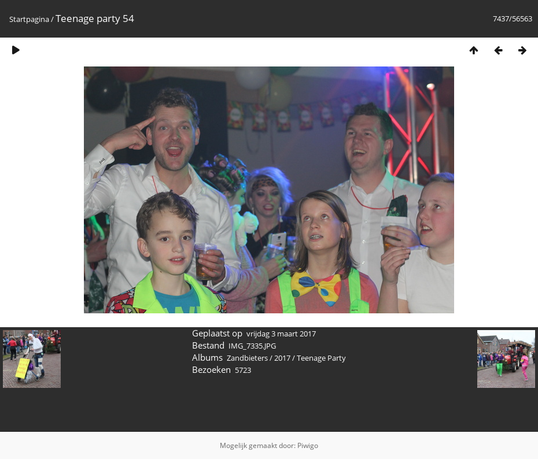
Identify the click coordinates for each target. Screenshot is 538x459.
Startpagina (29, 19)
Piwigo (307, 445)
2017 (282, 358)
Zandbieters (247, 358)
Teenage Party (321, 358)
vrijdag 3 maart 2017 (281, 333)
